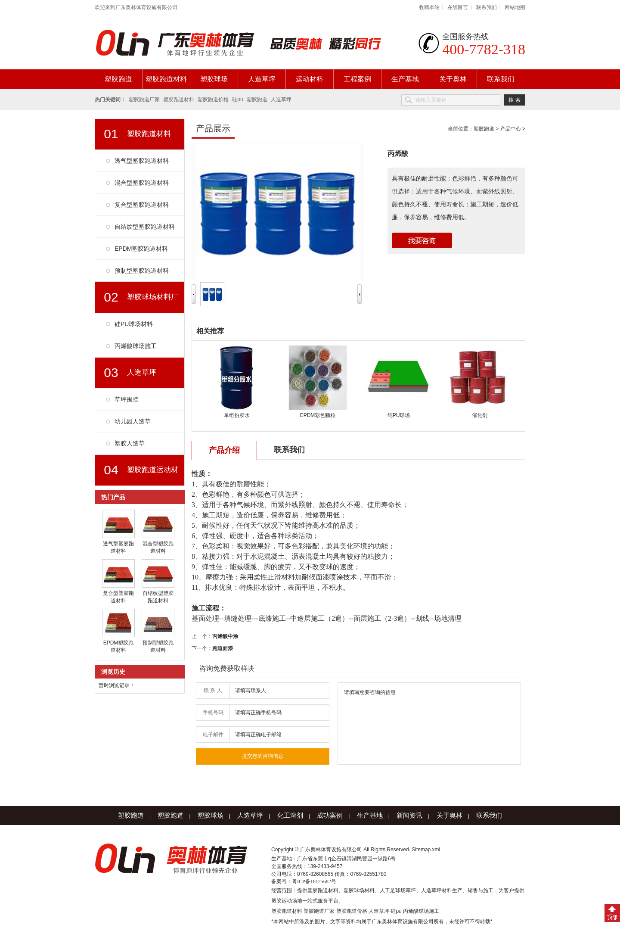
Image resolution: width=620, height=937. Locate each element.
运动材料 (309, 79)
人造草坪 (262, 79)
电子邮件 (213, 735)
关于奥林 (453, 79)
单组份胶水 (237, 415)
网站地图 (515, 7)
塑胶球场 (214, 79)
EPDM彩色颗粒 (318, 415)
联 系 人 (213, 691)
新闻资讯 (409, 815)
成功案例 (330, 815)
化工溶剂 (290, 815)
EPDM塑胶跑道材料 (141, 248)
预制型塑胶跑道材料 (142, 270)
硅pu (237, 100)
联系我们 (486, 7)
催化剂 (479, 415)
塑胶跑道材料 (166, 79)
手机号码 (213, 713)
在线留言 (457, 7)
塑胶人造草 (130, 443)
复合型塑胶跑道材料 (142, 204)
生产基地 (405, 79)
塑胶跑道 (118, 79)
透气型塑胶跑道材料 (142, 160)
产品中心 (510, 129)
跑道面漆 (222, 648)
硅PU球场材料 (134, 324)
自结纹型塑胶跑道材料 (145, 226)
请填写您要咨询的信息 (429, 723)
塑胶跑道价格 (213, 100)
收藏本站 (429, 7)
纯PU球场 (399, 415)
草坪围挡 (127, 399)
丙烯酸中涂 (225, 636)
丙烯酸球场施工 (136, 345)
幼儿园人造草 (133, 421)
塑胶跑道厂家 (144, 100)
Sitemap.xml (426, 850)
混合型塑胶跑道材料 (142, 182)
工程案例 (357, 79)
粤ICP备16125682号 (314, 881)
